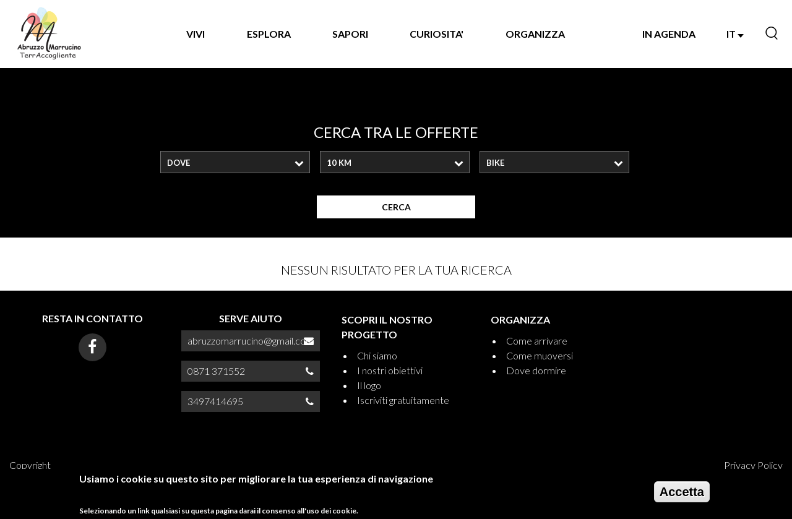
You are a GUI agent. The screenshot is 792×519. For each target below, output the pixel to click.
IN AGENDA (668, 34)
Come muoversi (539, 355)
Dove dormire (536, 370)
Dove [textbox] (178, 163)
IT (735, 34)
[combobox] (235, 162)
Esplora (269, 34)
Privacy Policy (753, 465)
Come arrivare (536, 340)
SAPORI (350, 34)
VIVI (195, 34)
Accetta (682, 495)
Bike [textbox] (495, 163)
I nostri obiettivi (390, 370)
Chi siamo (377, 355)
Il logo (369, 385)
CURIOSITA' (436, 34)
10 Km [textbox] (339, 163)
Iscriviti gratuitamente (403, 400)
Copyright (30, 465)
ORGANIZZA (535, 34)
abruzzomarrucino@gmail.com (250, 340)
